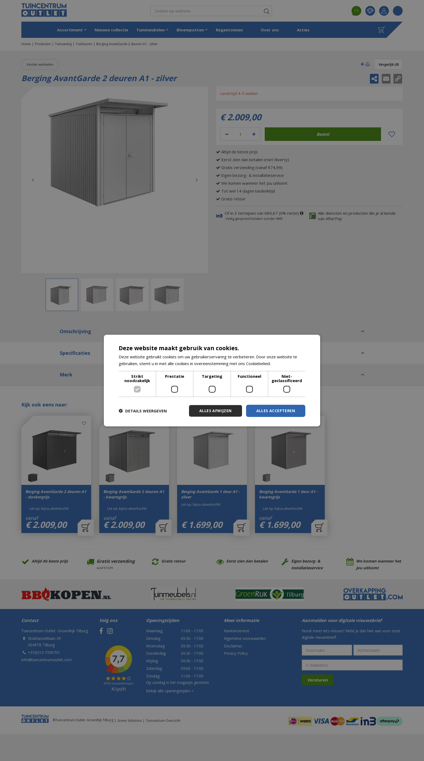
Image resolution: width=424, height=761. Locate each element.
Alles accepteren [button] (275, 410)
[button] (143, 411)
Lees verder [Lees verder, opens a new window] (283, 363)
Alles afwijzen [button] (215, 410)
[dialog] (212, 380)
